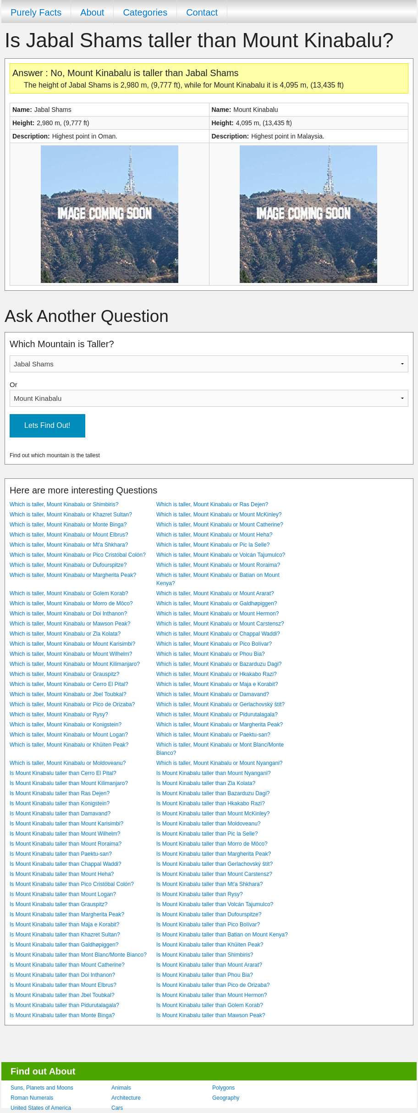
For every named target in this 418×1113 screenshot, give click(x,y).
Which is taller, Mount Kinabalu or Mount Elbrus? (69, 535)
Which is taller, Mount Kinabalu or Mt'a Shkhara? (69, 545)
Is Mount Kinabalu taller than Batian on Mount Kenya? (222, 934)
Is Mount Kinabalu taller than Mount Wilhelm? (65, 834)
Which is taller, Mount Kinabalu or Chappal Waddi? (218, 634)
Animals (121, 1088)
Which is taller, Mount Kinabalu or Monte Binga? (68, 524)
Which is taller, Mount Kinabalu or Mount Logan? (69, 734)
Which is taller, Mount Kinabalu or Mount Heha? (214, 535)
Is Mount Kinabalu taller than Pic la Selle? (207, 834)
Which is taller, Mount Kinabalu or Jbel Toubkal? (68, 694)
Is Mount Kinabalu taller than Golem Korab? (209, 1005)
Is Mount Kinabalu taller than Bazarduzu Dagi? (213, 793)
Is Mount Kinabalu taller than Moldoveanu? (208, 823)
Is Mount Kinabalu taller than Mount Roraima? (65, 844)
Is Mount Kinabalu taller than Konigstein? (60, 803)
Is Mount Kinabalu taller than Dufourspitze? (208, 914)
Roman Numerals (32, 1098)
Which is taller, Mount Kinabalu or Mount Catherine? (219, 524)
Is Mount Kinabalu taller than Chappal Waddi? (65, 864)
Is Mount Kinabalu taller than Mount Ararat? (209, 965)
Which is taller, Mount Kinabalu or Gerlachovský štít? (220, 704)
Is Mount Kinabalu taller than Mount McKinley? (213, 813)
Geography (225, 1098)
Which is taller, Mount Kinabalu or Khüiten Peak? (69, 745)
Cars (117, 1108)
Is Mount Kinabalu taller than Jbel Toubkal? (62, 995)
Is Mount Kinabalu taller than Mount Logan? (63, 894)
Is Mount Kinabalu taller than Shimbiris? (204, 955)
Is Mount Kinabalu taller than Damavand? (60, 813)
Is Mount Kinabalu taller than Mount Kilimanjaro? (69, 783)
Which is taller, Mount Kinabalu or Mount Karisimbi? (72, 644)
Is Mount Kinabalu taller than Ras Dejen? (60, 793)
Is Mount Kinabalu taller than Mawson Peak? (210, 1015)
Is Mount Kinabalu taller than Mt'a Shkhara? (209, 884)
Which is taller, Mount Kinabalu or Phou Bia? (210, 654)
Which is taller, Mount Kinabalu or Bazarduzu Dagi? (218, 664)
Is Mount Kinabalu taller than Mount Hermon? (211, 995)
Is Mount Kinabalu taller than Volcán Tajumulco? (214, 904)
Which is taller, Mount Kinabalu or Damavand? (212, 694)
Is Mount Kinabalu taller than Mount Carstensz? (214, 874)
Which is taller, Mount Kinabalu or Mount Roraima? (218, 565)
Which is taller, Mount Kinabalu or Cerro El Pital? (69, 684)
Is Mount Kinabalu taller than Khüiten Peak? (209, 944)
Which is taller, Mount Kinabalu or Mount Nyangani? (219, 763)
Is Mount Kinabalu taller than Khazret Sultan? (65, 934)
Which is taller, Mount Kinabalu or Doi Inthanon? (68, 613)
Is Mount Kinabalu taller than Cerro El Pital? (63, 773)
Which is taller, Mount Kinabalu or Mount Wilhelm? (71, 654)
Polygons (223, 1088)
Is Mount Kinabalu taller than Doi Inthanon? (62, 975)
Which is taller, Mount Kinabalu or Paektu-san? (213, 734)
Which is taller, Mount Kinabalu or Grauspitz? (64, 674)
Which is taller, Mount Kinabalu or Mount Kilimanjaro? (75, 664)
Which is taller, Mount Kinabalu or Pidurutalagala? (217, 714)
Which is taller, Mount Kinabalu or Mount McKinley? (218, 514)
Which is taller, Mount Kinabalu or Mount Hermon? (217, 613)
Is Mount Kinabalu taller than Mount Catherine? (67, 965)
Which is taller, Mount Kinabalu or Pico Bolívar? (214, 644)
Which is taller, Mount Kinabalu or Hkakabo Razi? (216, 674)
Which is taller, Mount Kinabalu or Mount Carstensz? (220, 623)
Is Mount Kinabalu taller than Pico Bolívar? (208, 924)
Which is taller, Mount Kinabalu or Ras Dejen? (212, 504)
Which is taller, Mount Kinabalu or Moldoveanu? (68, 763)
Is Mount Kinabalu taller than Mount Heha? (62, 874)
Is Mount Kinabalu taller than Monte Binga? (62, 1015)
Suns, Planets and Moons (42, 1088)
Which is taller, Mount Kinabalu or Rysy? (59, 714)
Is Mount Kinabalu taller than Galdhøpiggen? (64, 944)
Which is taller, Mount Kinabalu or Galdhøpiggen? (216, 603)
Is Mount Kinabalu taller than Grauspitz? (58, 904)
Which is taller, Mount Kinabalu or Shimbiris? (64, 504)
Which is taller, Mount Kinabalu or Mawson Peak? (70, 623)
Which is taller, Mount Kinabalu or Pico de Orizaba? (72, 704)
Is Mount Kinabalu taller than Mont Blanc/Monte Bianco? (78, 955)
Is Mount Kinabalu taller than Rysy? (199, 894)
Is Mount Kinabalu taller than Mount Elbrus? (63, 985)
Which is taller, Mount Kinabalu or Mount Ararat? (215, 593)
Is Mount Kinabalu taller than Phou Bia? (204, 975)
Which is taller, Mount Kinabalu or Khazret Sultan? (71, 514)
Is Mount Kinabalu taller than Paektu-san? (61, 854)
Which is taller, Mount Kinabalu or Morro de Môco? (71, 603)
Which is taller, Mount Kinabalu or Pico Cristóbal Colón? (78, 555)
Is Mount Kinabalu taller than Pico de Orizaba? (213, 985)
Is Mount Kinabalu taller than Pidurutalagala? (64, 1005)
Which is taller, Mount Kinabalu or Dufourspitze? (68, 565)
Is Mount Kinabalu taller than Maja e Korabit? (64, 924)
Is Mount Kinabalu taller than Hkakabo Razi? (210, 803)
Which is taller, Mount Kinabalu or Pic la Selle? (213, 545)
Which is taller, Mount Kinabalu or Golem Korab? (69, 593)
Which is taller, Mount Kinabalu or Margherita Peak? (73, 575)
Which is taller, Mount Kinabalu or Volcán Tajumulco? (220, 555)
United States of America (41, 1108)
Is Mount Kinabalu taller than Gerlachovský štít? (214, 864)
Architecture (126, 1098)
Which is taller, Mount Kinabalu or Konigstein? (65, 724)
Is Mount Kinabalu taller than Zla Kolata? (205, 783)
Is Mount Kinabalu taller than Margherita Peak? (213, 854)
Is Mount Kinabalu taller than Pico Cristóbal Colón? (72, 884)
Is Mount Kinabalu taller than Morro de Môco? (212, 844)
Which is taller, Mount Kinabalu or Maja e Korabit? (217, 684)
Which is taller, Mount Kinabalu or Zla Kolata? (65, 634)
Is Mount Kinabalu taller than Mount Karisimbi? (66, 823)
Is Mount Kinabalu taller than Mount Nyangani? (213, 773)
